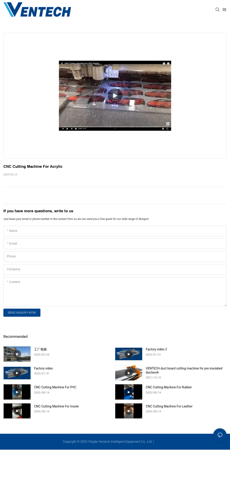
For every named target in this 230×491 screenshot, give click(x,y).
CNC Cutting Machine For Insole (56, 406)
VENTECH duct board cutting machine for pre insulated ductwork (184, 370)
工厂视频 (40, 349)
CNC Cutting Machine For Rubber (169, 387)
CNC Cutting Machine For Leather (169, 406)
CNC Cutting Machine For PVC (55, 387)
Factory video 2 (156, 349)
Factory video (43, 368)
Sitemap (161, 441)
